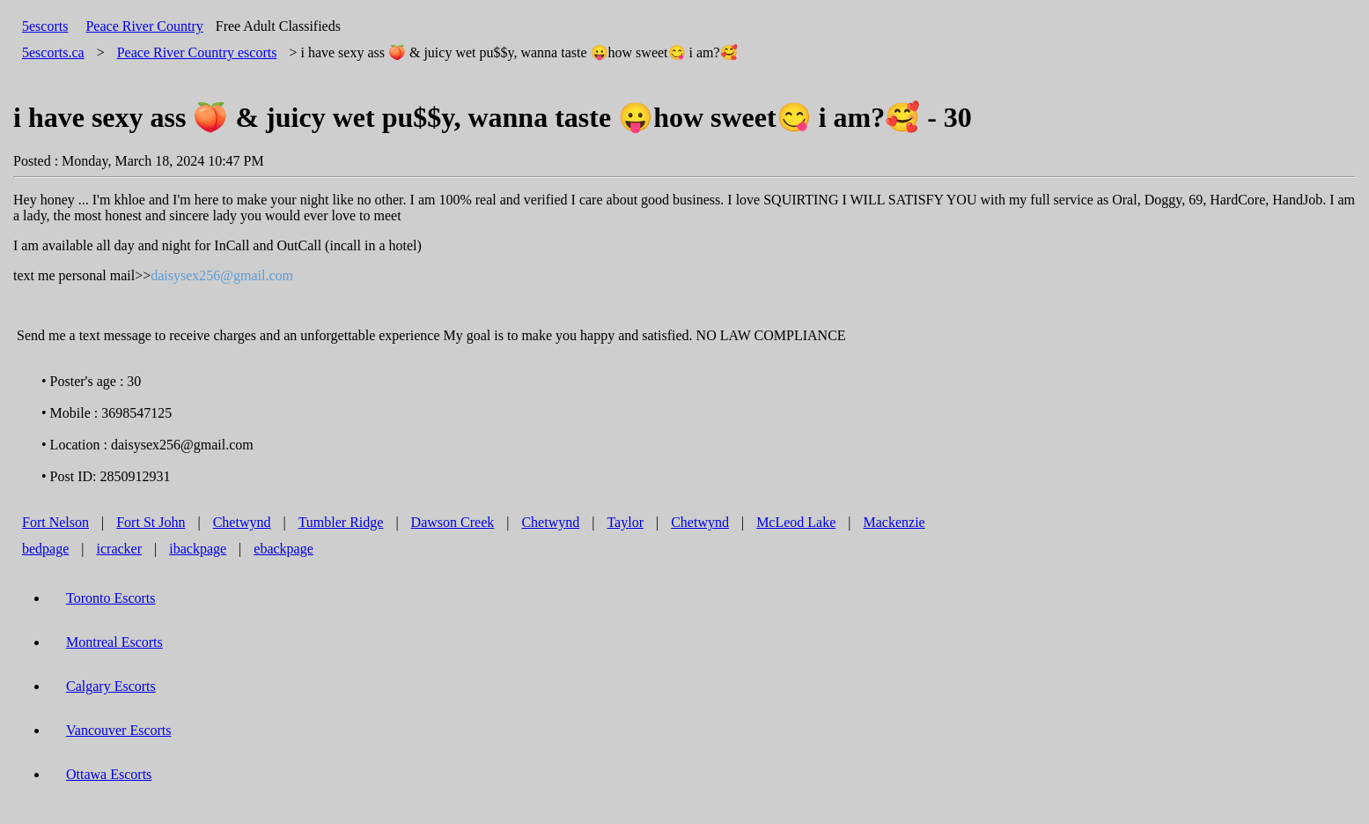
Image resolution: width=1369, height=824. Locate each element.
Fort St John (150, 522)
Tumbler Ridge (341, 522)
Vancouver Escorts (119, 730)
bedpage (45, 548)
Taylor (625, 522)
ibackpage (197, 548)
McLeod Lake (795, 522)
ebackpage (283, 548)
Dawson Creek (453, 522)
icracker (120, 548)
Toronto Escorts (111, 597)
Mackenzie (894, 522)
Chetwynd (242, 522)
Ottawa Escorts (108, 774)
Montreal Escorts (114, 642)
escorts (197, 52)
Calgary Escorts (111, 686)
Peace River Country (143, 26)
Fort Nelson (55, 522)
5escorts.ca (53, 52)
